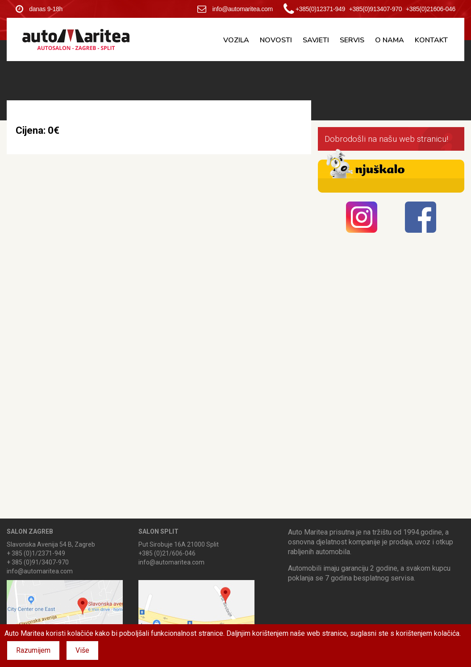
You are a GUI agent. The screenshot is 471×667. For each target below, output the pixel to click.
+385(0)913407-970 (375, 8)
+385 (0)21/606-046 (167, 553)
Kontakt (431, 40)
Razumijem (33, 650)
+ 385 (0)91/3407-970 (38, 562)
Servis (352, 40)
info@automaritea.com (235, 8)
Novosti (276, 40)
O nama (389, 40)
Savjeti (316, 40)
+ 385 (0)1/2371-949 (36, 553)
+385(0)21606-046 (430, 8)
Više (82, 650)
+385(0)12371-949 (320, 8)
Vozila (236, 40)
